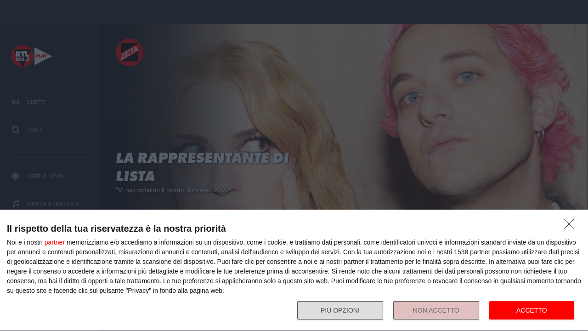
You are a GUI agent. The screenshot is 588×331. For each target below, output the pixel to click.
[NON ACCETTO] (571, 226)
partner (55, 242)
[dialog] (294, 270)
